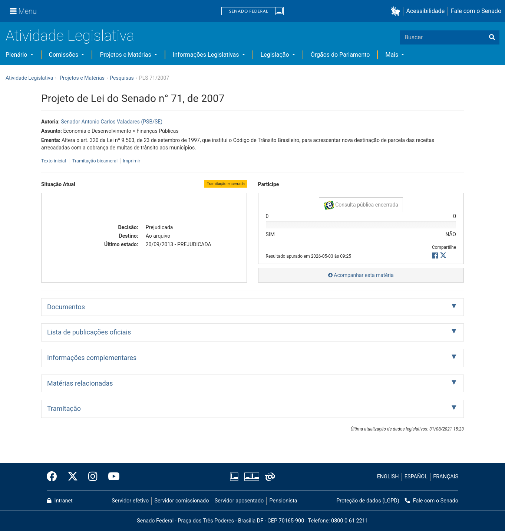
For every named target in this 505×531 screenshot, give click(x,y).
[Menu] (23, 11)
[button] (397, 11)
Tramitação (64, 408)
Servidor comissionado (182, 501)
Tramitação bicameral (95, 161)
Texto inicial (54, 161)
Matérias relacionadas (80, 383)
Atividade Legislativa (70, 35)
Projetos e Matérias (126, 54)
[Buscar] (492, 37)
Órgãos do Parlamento (340, 54)
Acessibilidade (425, 10)
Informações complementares (91, 358)
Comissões (64, 54)
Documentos (66, 307)
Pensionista (283, 501)
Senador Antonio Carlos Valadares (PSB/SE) (111, 122)
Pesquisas (122, 78)
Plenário (17, 54)
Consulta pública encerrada (361, 205)
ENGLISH (388, 477)
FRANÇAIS (445, 477)
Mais (392, 54)
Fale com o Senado (476, 10)
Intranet (60, 501)
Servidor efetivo (130, 501)
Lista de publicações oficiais (89, 332)
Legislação (276, 54)
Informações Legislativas (207, 54)
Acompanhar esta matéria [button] (361, 275)
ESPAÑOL (416, 477)
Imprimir (131, 161)
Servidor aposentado (239, 501)
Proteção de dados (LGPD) (367, 501)
